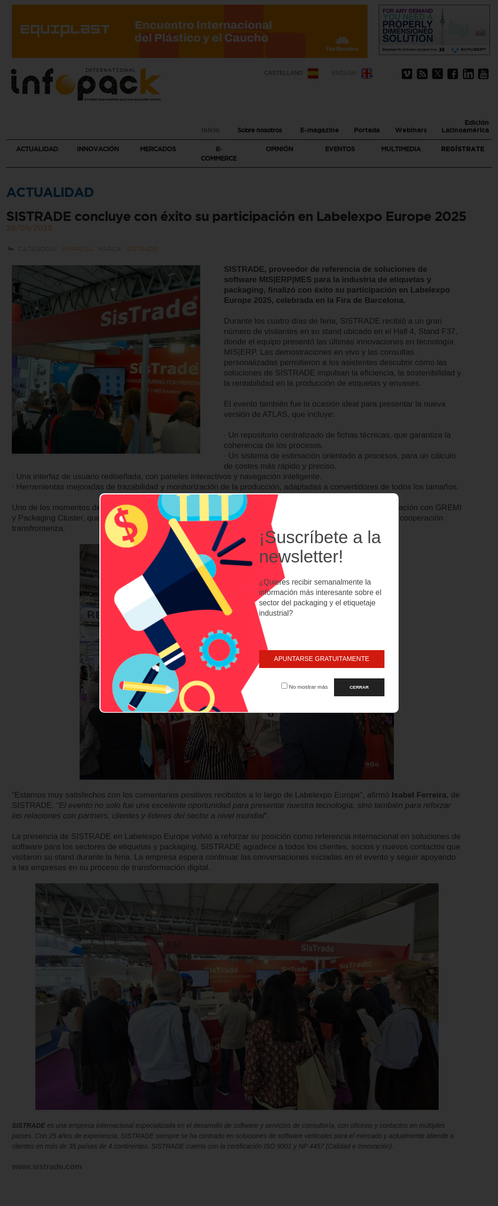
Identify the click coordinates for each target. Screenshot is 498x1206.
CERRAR (359, 687)
